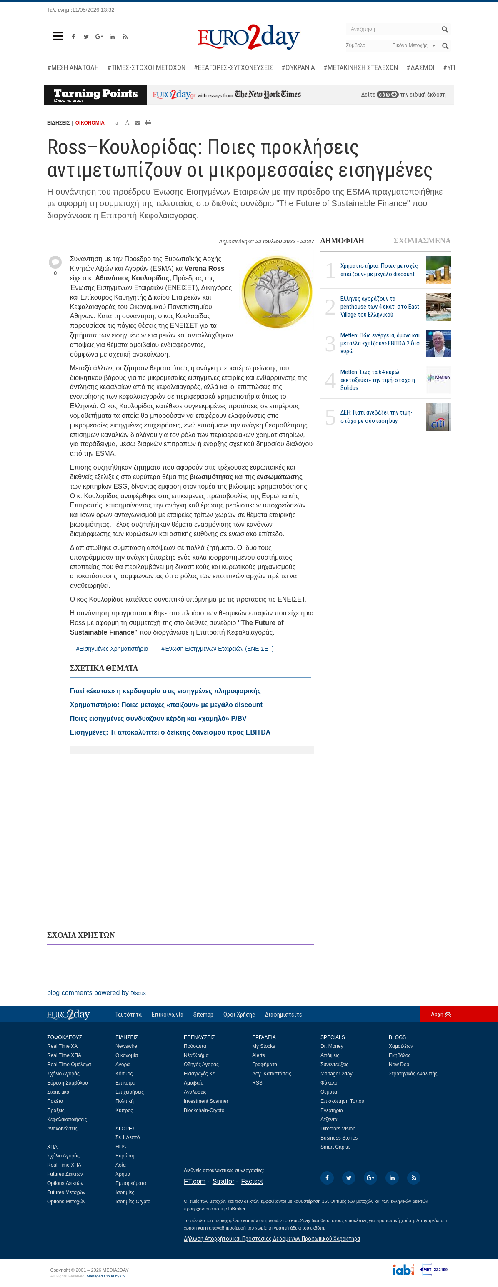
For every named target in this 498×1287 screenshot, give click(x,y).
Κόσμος (124, 1074)
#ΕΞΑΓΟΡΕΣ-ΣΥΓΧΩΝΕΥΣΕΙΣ (233, 67)
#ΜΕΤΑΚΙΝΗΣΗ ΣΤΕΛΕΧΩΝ (360, 67)
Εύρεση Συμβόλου (67, 1083)
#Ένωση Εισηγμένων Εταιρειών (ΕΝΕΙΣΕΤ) (217, 648)
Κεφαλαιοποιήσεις (67, 1119)
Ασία (120, 1165)
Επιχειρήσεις (129, 1092)
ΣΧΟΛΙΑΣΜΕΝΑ (422, 241)
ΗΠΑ (120, 1147)
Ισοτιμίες (124, 1192)
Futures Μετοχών (66, 1192)
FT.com (194, 1181)
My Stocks (263, 1046)
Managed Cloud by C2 (106, 1276)
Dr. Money (331, 1046)
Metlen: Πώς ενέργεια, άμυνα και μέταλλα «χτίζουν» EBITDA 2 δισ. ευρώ (380, 343)
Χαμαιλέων (401, 1046)
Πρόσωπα (195, 1046)
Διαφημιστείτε (283, 1014)
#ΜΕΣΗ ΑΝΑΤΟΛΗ (73, 67)
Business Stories (339, 1138)
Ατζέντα (329, 1119)
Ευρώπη (125, 1156)
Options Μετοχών (66, 1202)
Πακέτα (55, 1101)
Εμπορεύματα (130, 1183)
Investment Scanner (206, 1101)
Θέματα (328, 1092)
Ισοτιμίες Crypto (132, 1202)
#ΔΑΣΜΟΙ (420, 67)
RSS (257, 1083)
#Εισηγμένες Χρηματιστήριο (112, 648)
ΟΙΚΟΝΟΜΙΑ (90, 123)
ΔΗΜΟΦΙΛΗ (342, 241)
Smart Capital (335, 1147)
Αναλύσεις (195, 1092)
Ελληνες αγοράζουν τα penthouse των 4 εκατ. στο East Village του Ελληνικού (379, 306)
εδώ (388, 94)
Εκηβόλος (399, 1055)
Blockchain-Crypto (204, 1110)
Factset (252, 1181)
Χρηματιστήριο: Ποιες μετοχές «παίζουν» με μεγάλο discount (379, 269)
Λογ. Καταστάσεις (271, 1074)
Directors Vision (337, 1129)
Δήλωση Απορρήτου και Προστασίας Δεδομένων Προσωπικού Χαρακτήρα (272, 1238)
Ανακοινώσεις (62, 1129)
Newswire (126, 1046)
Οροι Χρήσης (239, 1014)
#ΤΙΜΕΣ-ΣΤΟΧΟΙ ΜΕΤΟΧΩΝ (146, 67)
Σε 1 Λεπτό (127, 1137)
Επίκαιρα (125, 1083)
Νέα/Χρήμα (196, 1055)
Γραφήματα (264, 1064)
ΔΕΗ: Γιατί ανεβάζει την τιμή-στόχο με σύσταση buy (376, 416)
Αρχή (437, 1014)
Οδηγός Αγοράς (201, 1064)
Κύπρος (124, 1110)
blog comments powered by (96, 992)
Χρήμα (122, 1174)
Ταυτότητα (128, 1014)
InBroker (236, 1208)
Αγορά (122, 1064)
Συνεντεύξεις (334, 1064)
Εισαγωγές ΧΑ (200, 1074)
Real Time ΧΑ (62, 1046)
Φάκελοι (329, 1083)
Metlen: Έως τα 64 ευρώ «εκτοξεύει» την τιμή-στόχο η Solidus (377, 380)
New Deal (399, 1064)
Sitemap (203, 1014)
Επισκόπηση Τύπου (342, 1101)
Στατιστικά (58, 1092)
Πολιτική (124, 1101)
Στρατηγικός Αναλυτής (413, 1074)
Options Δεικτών (65, 1183)
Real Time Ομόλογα (69, 1064)
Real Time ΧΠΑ (64, 1055)
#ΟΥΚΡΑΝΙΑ (298, 67)
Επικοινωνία (167, 1014)
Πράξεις (56, 1110)
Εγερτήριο (331, 1110)
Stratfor (223, 1181)
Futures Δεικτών (65, 1174)
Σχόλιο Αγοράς (63, 1074)
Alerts (258, 1055)
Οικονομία (126, 1055)
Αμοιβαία (194, 1083)
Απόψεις (329, 1055)
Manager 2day (336, 1074)
